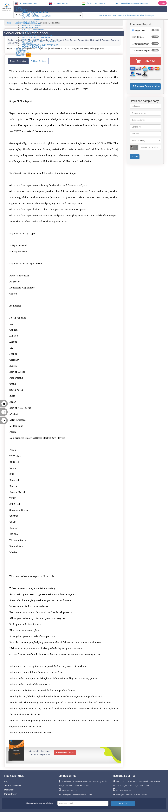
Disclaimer (8, 790)
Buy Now (145, 61)
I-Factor (23, 55)
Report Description (18, 61)
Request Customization (146, 86)
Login (162, 3)
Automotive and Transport (37, 16)
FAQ (6, 781)
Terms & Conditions (12, 785)
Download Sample (65, 753)
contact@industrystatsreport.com (131, 3)
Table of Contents (38, 61)
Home (9, 23)
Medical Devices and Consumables (41, 41)
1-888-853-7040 (28, 3)
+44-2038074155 (62, 3)
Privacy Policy (10, 794)
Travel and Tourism (32, 47)
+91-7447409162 (96, 3)
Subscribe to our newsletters (39, 803)
